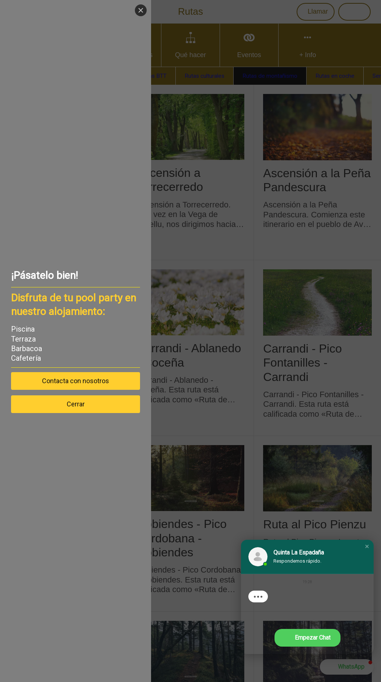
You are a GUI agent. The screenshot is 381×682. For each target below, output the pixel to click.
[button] (367, 546)
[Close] (141, 10)
